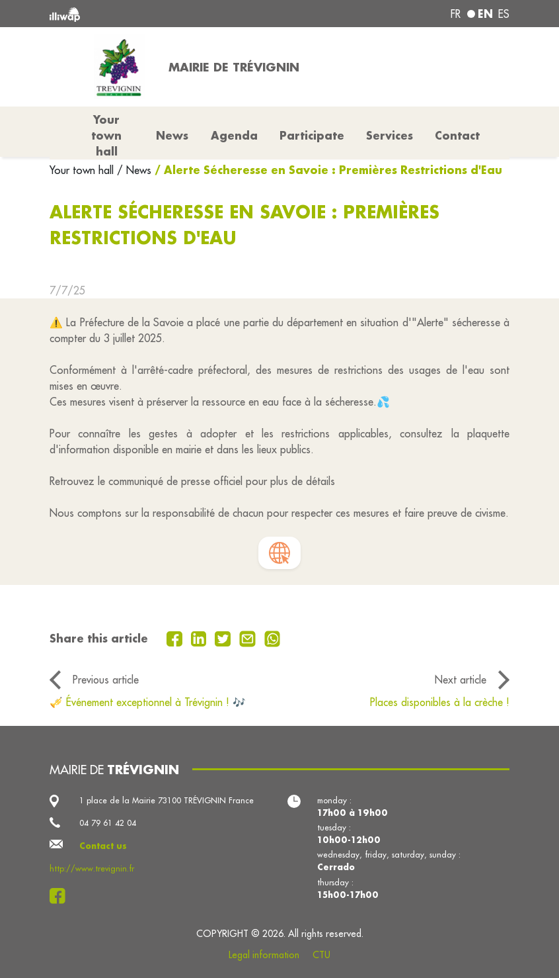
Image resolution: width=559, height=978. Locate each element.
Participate (312, 135)
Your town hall (83, 170)
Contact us (103, 845)
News (172, 135)
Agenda (234, 135)
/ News (134, 170)
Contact (457, 135)
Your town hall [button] (106, 135)
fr (456, 14)
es (503, 14)
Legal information (264, 955)
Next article (460, 679)
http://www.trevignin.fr (92, 868)
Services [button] (389, 135)
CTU (321, 955)
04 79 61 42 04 (107, 823)
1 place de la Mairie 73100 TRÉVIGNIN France (166, 800)
